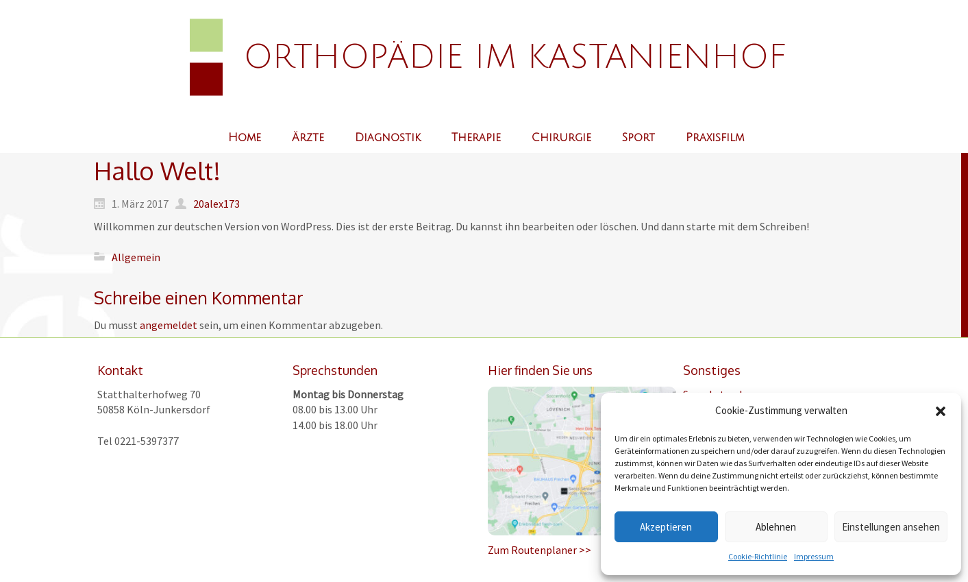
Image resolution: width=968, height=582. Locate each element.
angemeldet (168, 325)
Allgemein (136, 256)
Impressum (814, 556)
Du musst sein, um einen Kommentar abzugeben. (238, 325)
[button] (940, 411)
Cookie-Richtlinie (757, 556)
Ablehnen (776, 526)
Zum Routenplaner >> (539, 550)
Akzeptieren (666, 526)
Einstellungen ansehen (891, 526)
